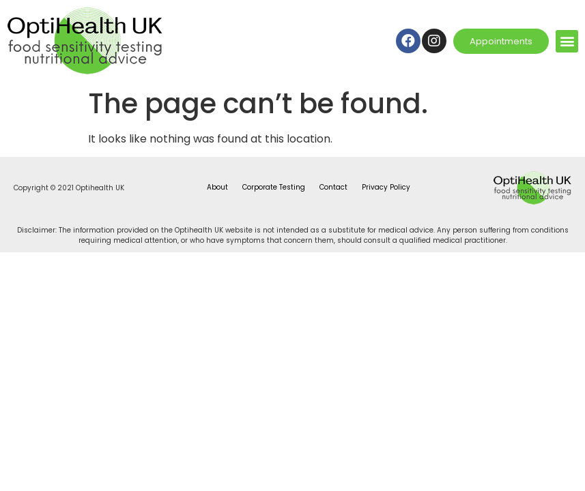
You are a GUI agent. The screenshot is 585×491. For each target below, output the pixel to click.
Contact (333, 187)
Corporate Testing (273, 187)
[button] (567, 41)
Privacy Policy (386, 187)
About (217, 187)
